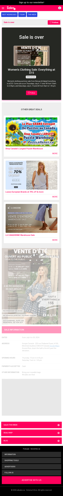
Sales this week (31, 425)
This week (32, 15)
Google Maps (54, 346)
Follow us (8, 473)
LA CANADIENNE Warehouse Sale (20, 235)
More (55, 153)
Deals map (31, 433)
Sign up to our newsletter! (31, 2)
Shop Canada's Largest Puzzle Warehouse (24, 149)
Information (10, 454)
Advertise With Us (31, 480)
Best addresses (9, 15)
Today (22, 15)
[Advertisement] (31, 397)
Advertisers (9, 467)
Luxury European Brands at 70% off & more (24, 192)
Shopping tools (11, 460)
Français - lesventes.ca (31, 449)
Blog (31, 441)
